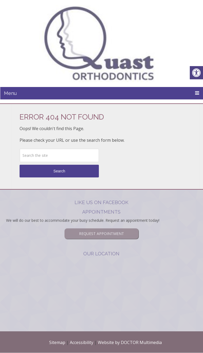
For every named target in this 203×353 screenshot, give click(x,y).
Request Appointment (101, 226)
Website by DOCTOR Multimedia (130, 342)
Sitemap (57, 342)
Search (59, 171)
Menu (10, 93)
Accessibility (81, 342)
